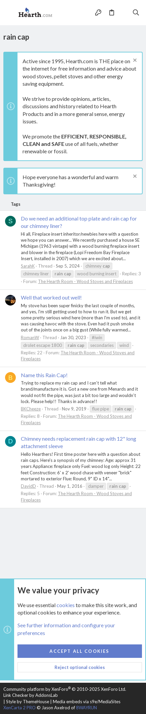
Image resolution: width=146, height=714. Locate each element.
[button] (10, 12)
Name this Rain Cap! (44, 375)
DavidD (28, 486)
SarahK (28, 266)
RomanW (30, 337)
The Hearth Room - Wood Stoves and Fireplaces (85, 281)
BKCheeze (31, 408)
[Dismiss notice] (134, 61)
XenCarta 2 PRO (19, 707)
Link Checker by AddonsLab (30, 695)
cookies (66, 604)
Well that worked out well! (51, 297)
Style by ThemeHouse (27, 701)
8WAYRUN (86, 707)
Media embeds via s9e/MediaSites (86, 701)
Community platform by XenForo (64, 689)
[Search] (136, 12)
